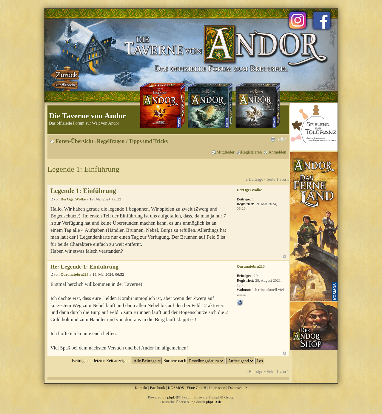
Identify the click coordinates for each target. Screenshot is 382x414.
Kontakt (141, 387)
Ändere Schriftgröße (282, 139)
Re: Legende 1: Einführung (84, 266)
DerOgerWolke (73, 199)
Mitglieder (225, 152)
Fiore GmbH (196, 387)
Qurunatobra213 (75, 274)
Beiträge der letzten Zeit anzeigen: (117, 360)
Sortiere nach (194, 360)
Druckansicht (272, 139)
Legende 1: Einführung (83, 169)
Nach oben (284, 256)
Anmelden (277, 152)
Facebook (157, 387)
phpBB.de (214, 402)
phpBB (172, 397)
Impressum (218, 387)
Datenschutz (237, 387)
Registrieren (251, 152)
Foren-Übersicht (74, 141)
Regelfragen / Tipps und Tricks (132, 141)
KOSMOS (176, 387)
